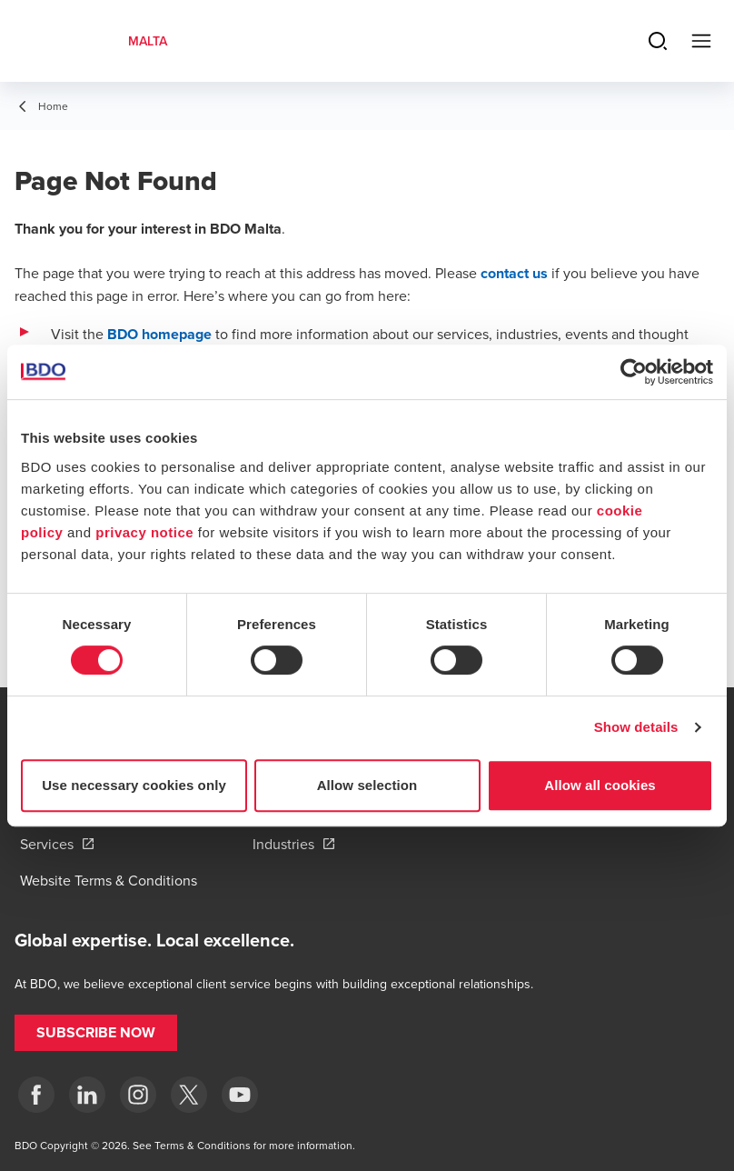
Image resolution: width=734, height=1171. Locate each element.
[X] (189, 1094)
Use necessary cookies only (134, 785)
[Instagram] (138, 1094)
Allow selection (367, 785)
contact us (514, 273)
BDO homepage (159, 334)
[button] (96, 1033)
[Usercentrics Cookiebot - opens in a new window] (633, 371)
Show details (636, 727)
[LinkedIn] (87, 1094)
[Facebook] (36, 1094)
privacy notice (144, 532)
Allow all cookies (600, 785)
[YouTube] (240, 1094)
